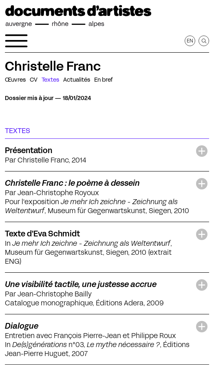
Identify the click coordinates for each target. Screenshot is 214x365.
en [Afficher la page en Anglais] (190, 40)
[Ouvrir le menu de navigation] (16, 40)
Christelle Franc (53, 66)
